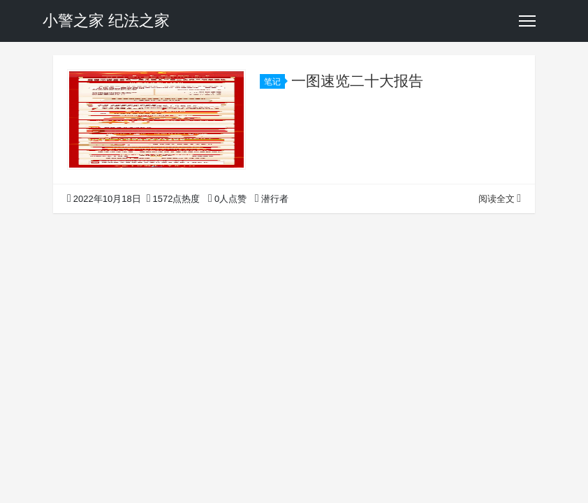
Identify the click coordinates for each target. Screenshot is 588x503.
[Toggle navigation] (527, 21)
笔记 (274, 82)
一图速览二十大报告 (357, 81)
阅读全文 (499, 199)
